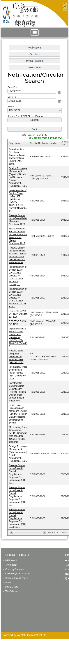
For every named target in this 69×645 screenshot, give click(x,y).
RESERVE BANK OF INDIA (17, 322)
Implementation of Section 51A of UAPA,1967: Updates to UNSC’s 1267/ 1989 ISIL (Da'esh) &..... (18, 337)
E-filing (8, 582)
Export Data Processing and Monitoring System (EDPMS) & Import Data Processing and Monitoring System (18, 412)
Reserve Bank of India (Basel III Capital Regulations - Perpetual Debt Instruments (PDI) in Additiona (17, 514)
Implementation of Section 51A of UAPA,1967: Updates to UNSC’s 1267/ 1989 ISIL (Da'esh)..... (18, 276)
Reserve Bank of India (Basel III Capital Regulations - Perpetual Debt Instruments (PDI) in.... (17, 493)
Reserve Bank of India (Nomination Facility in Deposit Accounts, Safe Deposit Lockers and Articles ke (17, 255)
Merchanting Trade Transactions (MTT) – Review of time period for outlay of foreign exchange (18, 432)
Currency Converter (15, 569)
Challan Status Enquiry (16, 578)
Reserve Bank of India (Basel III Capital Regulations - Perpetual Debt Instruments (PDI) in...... (17, 471)
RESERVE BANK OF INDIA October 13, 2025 (18, 313)
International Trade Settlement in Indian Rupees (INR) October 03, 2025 (18, 371)
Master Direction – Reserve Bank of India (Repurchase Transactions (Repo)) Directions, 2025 (18, 236)
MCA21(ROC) (12, 587)
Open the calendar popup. (59, 95)
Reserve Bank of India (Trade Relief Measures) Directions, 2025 (18, 221)
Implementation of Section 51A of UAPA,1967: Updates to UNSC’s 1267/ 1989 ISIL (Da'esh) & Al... (18, 298)
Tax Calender (11, 591)
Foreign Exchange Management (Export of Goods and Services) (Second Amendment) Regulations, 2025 (18, 179)
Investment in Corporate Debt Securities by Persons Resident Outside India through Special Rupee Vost (17, 390)
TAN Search (11, 565)
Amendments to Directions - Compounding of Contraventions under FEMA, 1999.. (17, 158)
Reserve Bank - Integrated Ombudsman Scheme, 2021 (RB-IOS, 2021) (16, 355)
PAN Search (11, 560)
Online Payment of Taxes (17, 573)
